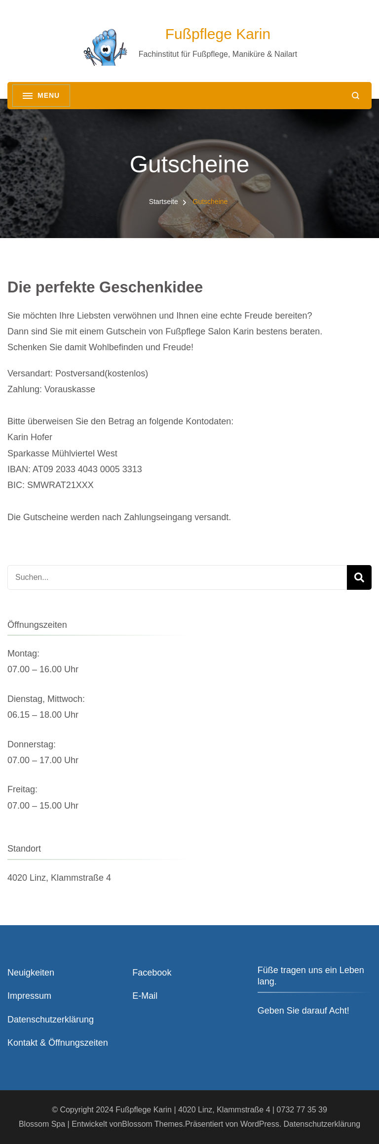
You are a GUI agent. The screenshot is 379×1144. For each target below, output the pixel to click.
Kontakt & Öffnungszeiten (57, 1043)
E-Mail (144, 996)
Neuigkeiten (30, 973)
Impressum (29, 996)
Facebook (151, 973)
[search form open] (355, 95)
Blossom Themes (152, 1124)
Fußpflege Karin (217, 34)
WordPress (259, 1124)
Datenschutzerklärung (50, 1019)
